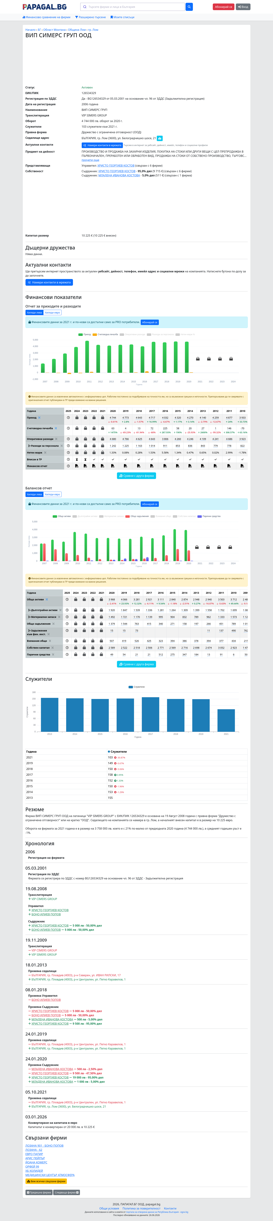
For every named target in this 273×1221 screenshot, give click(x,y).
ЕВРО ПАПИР (34, 1154)
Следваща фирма (66, 1192)
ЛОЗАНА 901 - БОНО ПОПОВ (44, 1146)
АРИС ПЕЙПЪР (35, 1158)
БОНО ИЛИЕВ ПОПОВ (46, 914)
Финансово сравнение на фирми (46, 17)
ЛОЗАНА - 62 (33, 1150)
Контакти (170, 1208)
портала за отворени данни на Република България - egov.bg (157, 1212)
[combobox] (132, 7)
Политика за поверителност (141, 1208)
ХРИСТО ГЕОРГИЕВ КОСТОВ (115, 165)
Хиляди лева (34, 312)
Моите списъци (122, 17)
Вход (243, 7)
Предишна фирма (39, 1192)
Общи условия (109, 1208)
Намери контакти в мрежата (102, 145)
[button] (68, 419)
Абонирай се (223, 7)
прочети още (90, 160)
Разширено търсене (90, 17)
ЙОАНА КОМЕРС (36, 1162)
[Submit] (84, 7)
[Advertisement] (136, 62)
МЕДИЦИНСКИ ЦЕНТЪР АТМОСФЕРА (50, 1175)
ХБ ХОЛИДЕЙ (34, 1171)
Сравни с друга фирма (136, 476)
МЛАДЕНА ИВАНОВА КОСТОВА (119, 175)
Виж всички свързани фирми (46, 1181)
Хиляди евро (52, 312)
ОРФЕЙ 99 (32, 1167)
